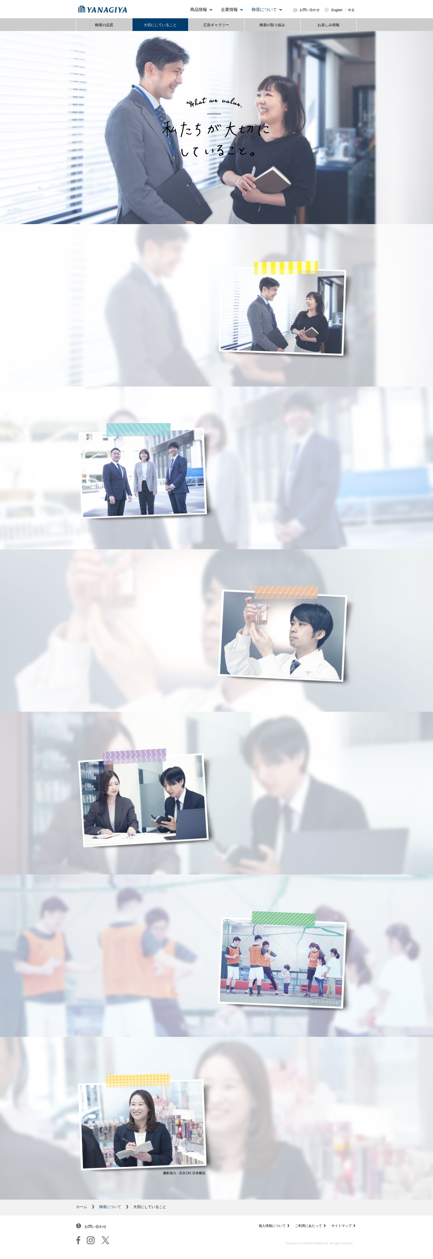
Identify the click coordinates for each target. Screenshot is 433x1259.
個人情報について (272, 1226)
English (336, 10)
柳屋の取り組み (272, 25)
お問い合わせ (309, 10)
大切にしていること (160, 25)
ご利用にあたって (308, 1226)
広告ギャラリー (216, 25)
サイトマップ (341, 1226)
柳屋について (110, 1207)
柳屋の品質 (104, 25)
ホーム (81, 1207)
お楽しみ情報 (328, 25)
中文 (351, 10)
